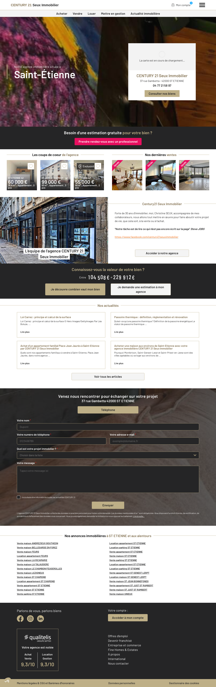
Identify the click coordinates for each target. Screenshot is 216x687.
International (116, 659)
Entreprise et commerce (124, 645)
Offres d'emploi (118, 636)
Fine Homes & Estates (123, 650)
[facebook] (20, 618)
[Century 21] (35, 5)
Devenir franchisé (120, 640)
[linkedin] (40, 618)
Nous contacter (118, 663)
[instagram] (30, 618)
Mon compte (181, 5)
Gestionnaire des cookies (184, 683)
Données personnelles (121, 683)
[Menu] (202, 4)
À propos (114, 654)
